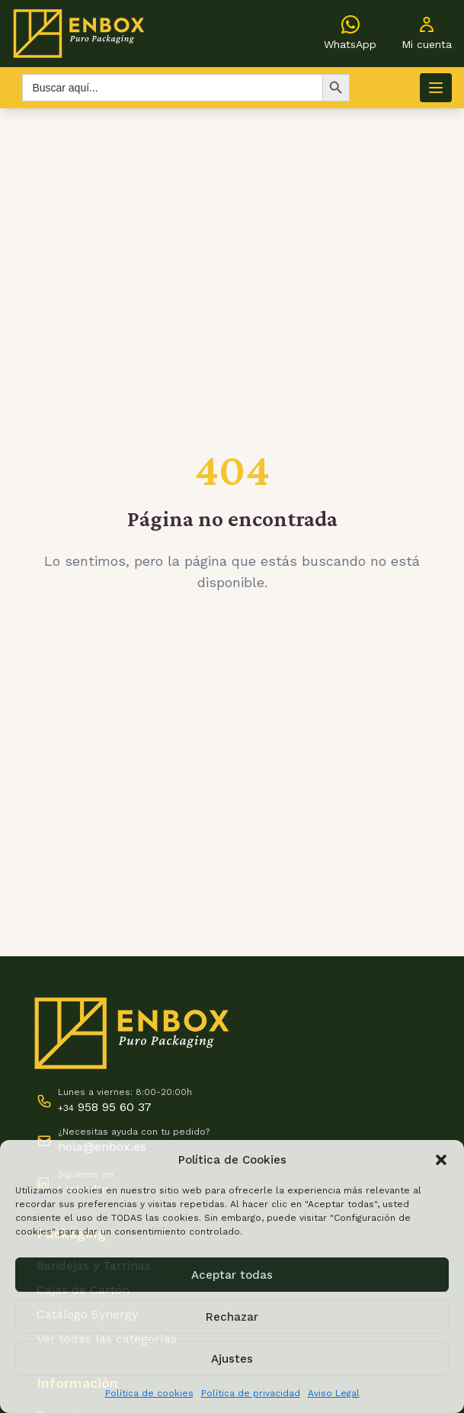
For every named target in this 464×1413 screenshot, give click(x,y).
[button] (441, 1159)
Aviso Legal (334, 1393)
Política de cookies (149, 1393)
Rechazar (232, 1317)
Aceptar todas (232, 1275)
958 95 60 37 (105, 1107)
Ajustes (232, 1359)
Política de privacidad (250, 1393)
